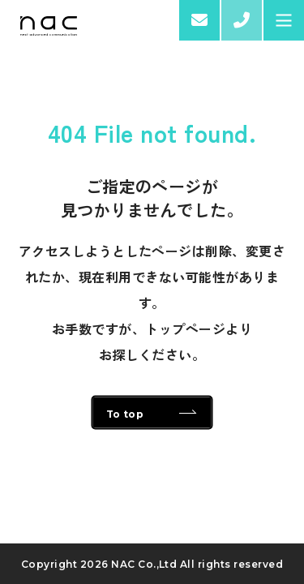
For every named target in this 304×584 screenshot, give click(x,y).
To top (125, 414)
